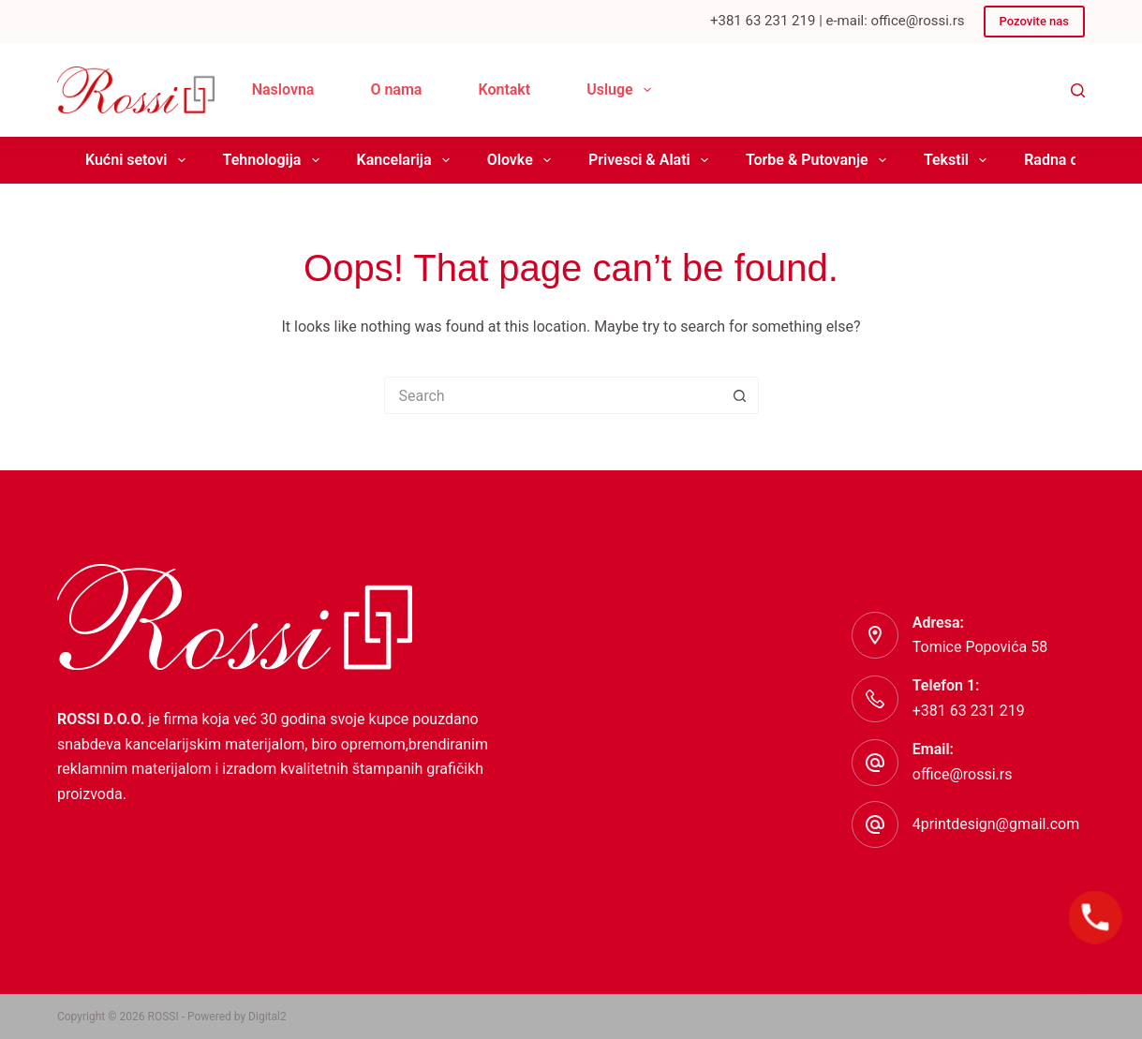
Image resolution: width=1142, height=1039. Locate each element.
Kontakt (504, 89)
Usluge (622, 90)
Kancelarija (407, 160)
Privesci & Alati (652, 160)
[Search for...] (552, 395)
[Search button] (740, 395)
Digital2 (267, 1016)
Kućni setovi (139, 160)
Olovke (522, 160)
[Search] (1078, 90)
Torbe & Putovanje (820, 160)
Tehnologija (275, 160)
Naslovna (283, 89)
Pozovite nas (1034, 21)
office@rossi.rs (962, 774)
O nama (396, 89)
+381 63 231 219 (968, 711)
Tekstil (959, 160)
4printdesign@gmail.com (995, 824)
